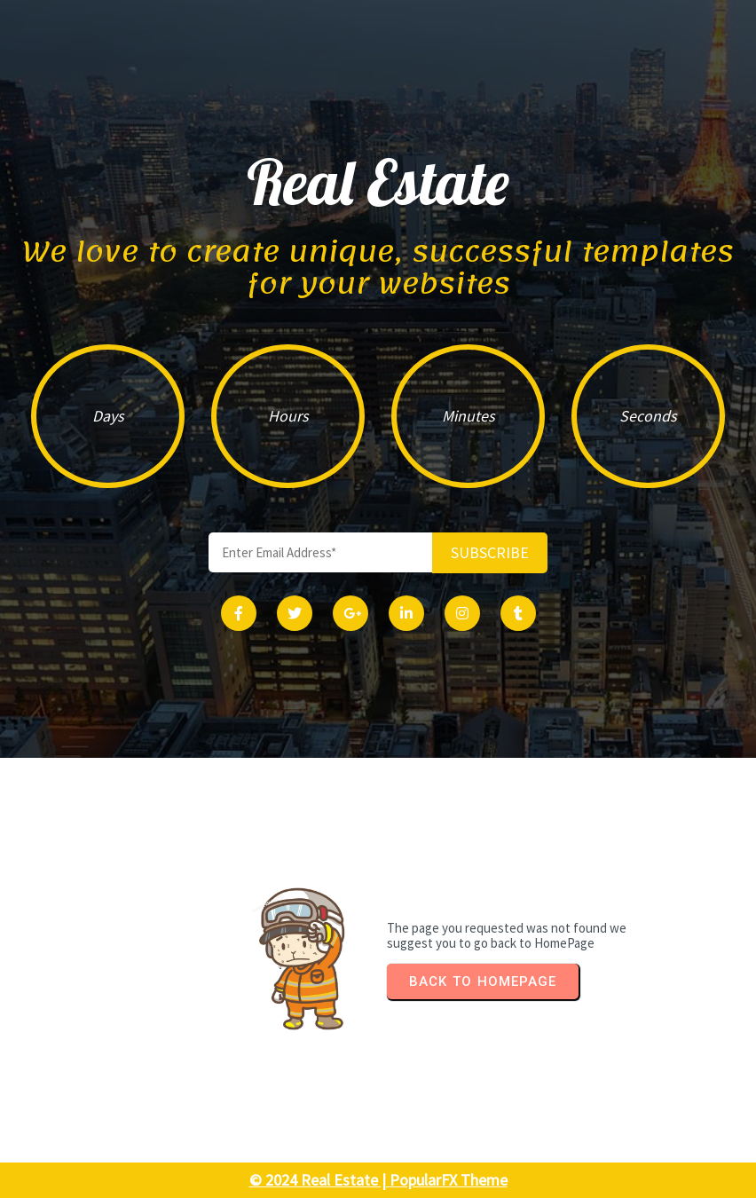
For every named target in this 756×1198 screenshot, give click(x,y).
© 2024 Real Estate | (319, 1180)
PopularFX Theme (449, 1180)
